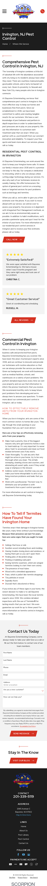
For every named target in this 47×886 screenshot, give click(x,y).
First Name (7, 653)
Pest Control (23, 839)
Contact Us (23, 843)
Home (23, 826)
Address (6, 682)
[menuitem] (12, 877)
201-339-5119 (23, 796)
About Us (23, 830)
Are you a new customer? (13, 690)
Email (5, 675)
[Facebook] (18, 854)
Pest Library (23, 835)
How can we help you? (12, 697)
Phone (5, 667)
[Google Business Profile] (28, 854)
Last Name (7, 660)
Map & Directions (23, 815)
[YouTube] (23, 854)
